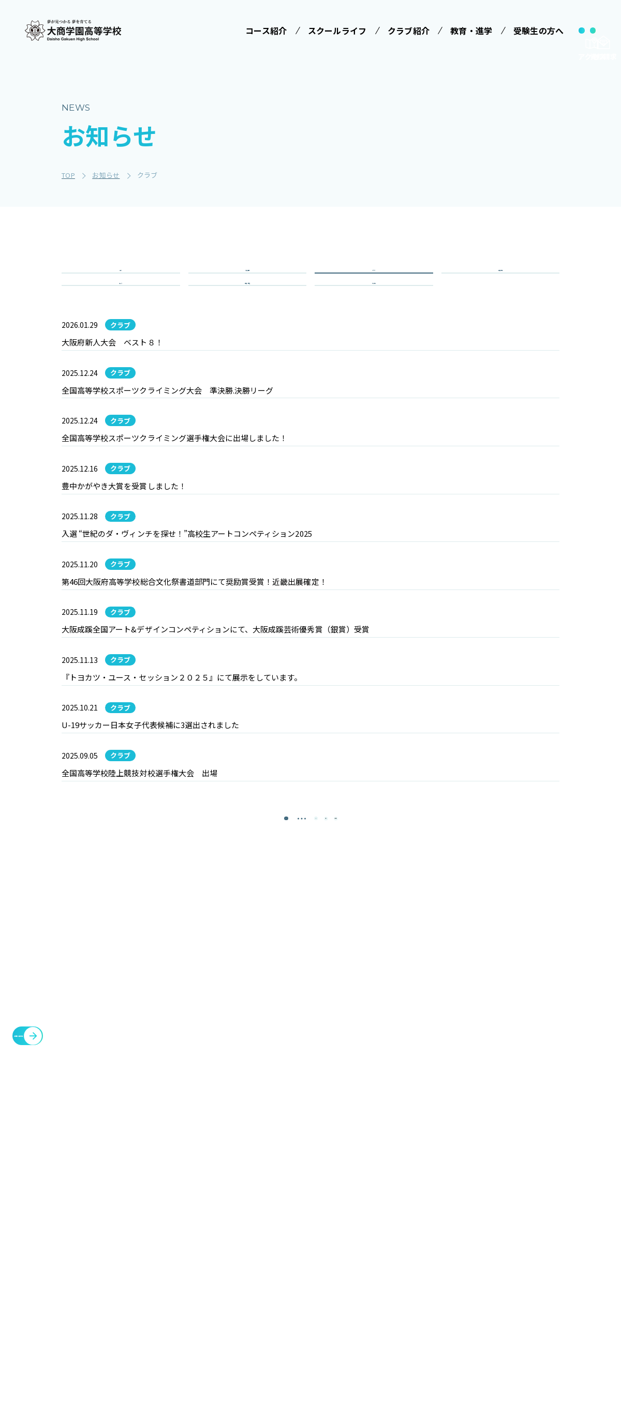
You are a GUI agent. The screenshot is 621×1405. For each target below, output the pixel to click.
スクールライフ (309, 1180)
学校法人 (199, 1180)
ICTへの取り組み (311, 1267)
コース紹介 (204, 1233)
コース (120, 319)
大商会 (517, 1292)
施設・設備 (455, 1205)
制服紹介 (301, 1242)
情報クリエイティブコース (222, 1300)
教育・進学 (455, 1230)
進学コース (207, 1325)
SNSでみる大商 (312, 1292)
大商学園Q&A (383, 1267)
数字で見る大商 (312, 1311)
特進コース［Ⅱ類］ (222, 1276)
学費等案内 (387, 1242)
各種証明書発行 (534, 1205)
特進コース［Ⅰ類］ (222, 1256)
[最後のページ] (367, 1066)
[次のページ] (336, 1066)
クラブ (374, 282)
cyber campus (537, 1317)
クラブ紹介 (455, 1180)
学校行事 (500, 282)
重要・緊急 (248, 319)
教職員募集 (455, 1280)
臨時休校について (538, 1230)
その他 (374, 319)
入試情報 (247, 282)
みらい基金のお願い (222, 1204)
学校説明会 (387, 1223)
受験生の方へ (388, 1180)
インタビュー (309, 1330)
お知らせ (451, 1255)
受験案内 (383, 1204)
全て (121, 282)
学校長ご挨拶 (309, 1204)
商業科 (200, 1344)
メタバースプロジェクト (551, 1180)
